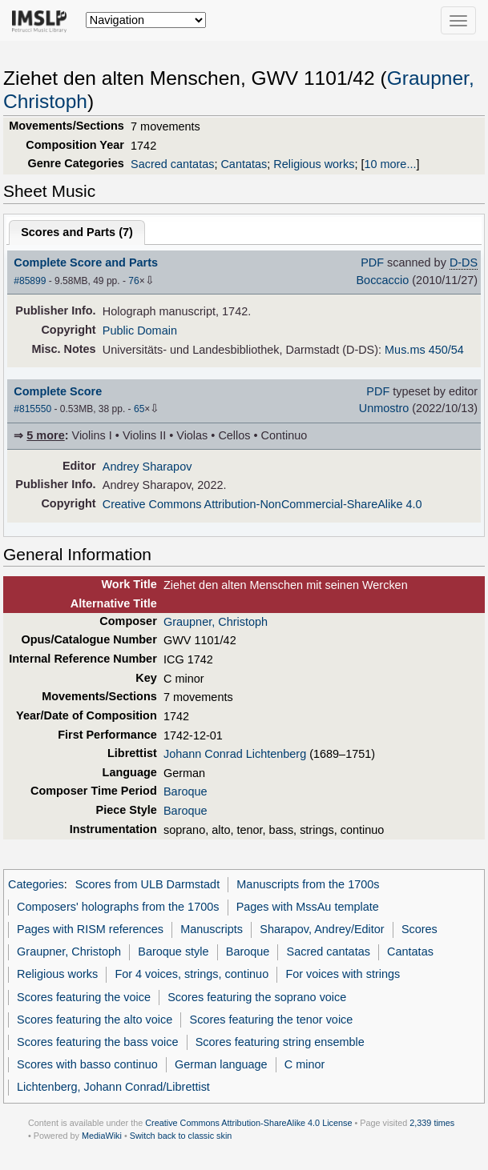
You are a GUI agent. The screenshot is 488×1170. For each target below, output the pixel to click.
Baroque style (173, 951)
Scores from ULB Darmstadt (147, 884)
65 (139, 409)
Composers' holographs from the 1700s (118, 906)
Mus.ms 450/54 (424, 349)
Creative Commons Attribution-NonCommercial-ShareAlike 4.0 (262, 504)
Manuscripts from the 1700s (307, 884)
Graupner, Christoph (215, 621)
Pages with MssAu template (307, 906)
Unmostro (384, 408)
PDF (372, 262)
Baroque (185, 791)
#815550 (32, 409)
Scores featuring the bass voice (97, 1042)
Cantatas (243, 164)
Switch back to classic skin (181, 1135)
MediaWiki (102, 1135)
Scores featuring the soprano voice (256, 997)
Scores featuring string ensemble (280, 1042)
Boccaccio (382, 280)
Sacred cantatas (172, 164)
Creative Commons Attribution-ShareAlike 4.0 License (248, 1123)
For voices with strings (342, 974)
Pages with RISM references (90, 929)
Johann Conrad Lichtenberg (234, 753)
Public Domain (140, 330)
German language (221, 1064)
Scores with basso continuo (87, 1064)
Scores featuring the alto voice (94, 1019)
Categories (36, 884)
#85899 (30, 280)
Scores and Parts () (77, 232)
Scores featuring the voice (84, 997)
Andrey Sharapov (147, 466)
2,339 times (431, 1123)
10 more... (390, 164)
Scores (419, 929)
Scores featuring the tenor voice (271, 1019)
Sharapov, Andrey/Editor (322, 929)
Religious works (313, 164)
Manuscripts (211, 929)
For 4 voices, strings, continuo (191, 974)
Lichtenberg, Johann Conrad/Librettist (113, 1086)
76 (133, 280)
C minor (304, 1064)
